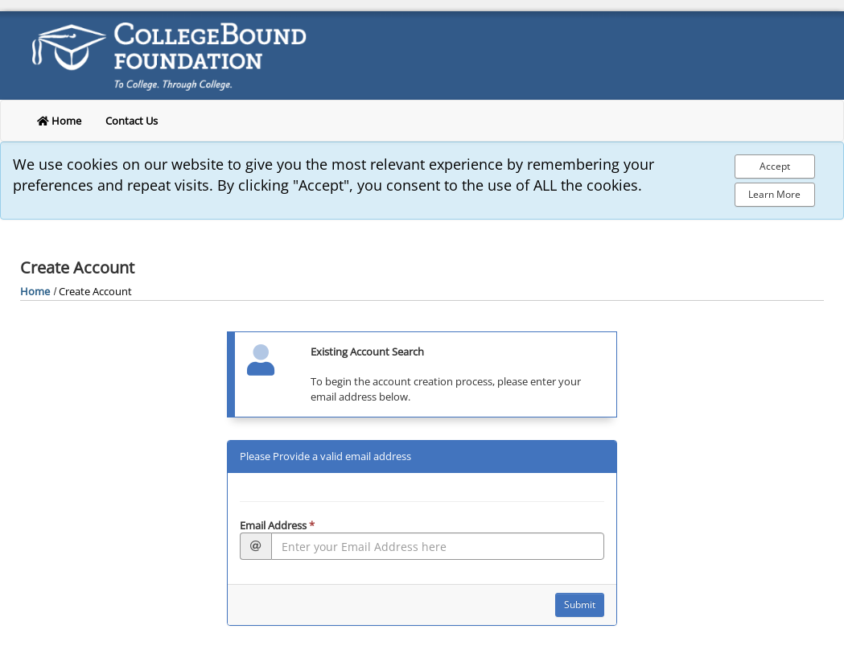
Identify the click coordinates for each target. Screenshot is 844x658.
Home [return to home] (59, 120)
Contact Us (131, 120)
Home (35, 291)
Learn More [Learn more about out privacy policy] (774, 194)
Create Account (95, 291)
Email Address (277, 525)
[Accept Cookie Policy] (775, 166)
